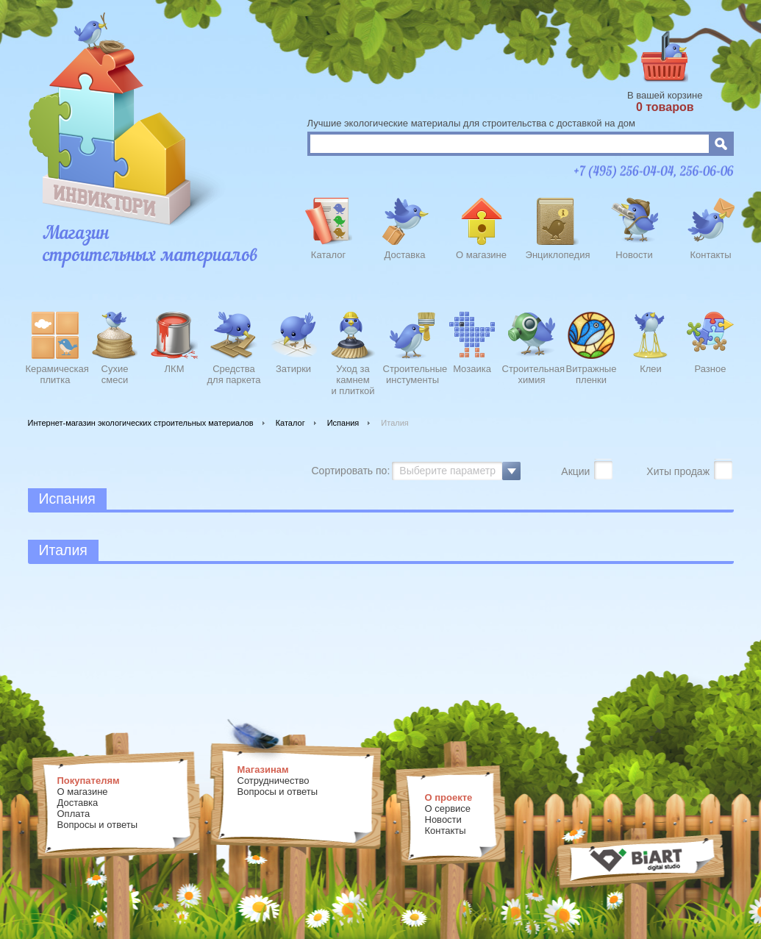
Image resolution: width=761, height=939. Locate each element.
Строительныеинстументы (413, 374)
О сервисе (448, 808)
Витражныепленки (591, 374)
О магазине (481, 254)
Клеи (651, 368)
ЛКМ (175, 368)
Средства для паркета (234, 374)
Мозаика (472, 368)
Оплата (73, 813)
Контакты (710, 254)
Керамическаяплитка (55, 374)
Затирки (293, 368)
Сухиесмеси (115, 374)
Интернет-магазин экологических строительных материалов (141, 422)
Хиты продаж (679, 471)
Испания (343, 422)
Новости (633, 254)
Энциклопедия (558, 254)
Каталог (328, 254)
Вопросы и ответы (97, 824)
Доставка (405, 254)
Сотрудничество (273, 780)
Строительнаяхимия (532, 374)
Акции (577, 471)
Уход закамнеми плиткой (352, 378)
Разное (710, 368)
